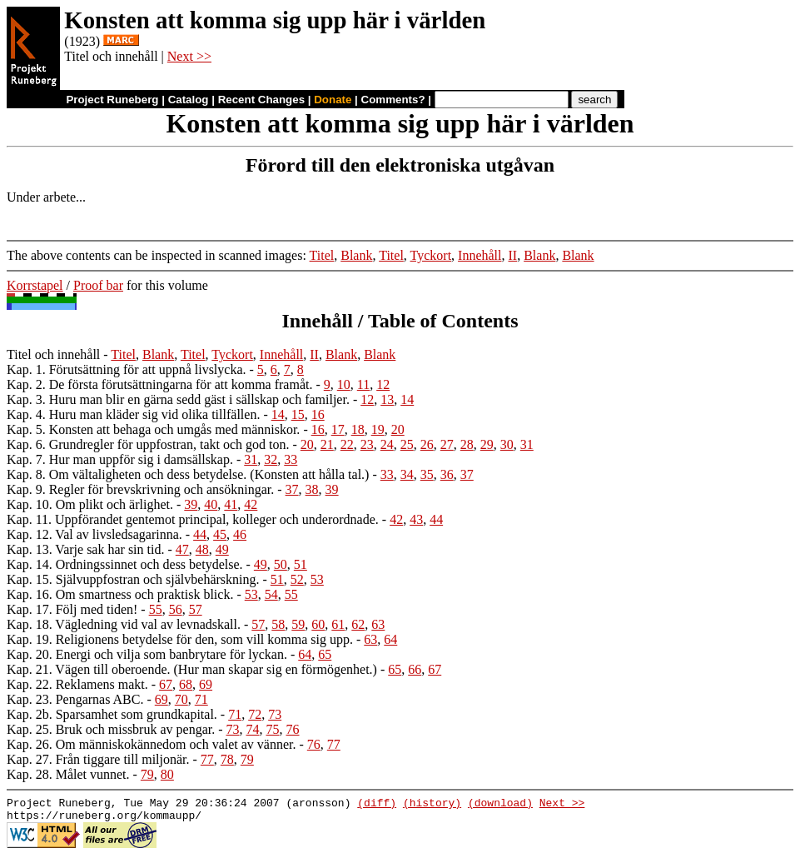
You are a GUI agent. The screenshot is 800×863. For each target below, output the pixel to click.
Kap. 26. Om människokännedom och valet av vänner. (151, 744)
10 (343, 384)
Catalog (188, 99)
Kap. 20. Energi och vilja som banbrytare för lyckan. (147, 654)
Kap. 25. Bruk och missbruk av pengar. (111, 729)
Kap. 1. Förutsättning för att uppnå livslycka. (126, 369)
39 (332, 489)
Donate (332, 99)
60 (318, 624)
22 (347, 444)
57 (195, 609)
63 (378, 624)
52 (297, 579)
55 (291, 594)
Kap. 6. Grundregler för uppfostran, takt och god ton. (148, 444)
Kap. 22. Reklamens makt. (77, 684)
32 (270, 459)
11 (363, 384)
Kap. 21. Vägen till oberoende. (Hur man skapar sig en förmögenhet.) (192, 669)
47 (182, 549)
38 (312, 489)
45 (219, 534)
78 (227, 759)
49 (222, 549)
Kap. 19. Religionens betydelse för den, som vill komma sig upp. (180, 639)
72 (254, 714)
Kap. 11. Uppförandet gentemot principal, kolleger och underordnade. (193, 519)
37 (467, 474)
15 (298, 414)
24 (387, 444)
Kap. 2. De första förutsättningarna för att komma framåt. (159, 384)
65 (324, 654)
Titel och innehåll (53, 354)
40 (210, 504)
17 (338, 429)
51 (300, 564)
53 (317, 579)
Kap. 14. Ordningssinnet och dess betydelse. (125, 564)
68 (185, 684)
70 (181, 699)
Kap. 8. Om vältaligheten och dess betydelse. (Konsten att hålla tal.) (188, 474)
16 (318, 414)
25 (407, 444)
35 (427, 474)
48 (202, 549)
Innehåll (479, 255)
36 (447, 474)
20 (398, 429)
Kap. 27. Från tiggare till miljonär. (98, 759)
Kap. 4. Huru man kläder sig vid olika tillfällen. (133, 414)
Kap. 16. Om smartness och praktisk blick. (120, 594)
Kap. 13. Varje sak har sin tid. (85, 549)
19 (378, 429)
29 (487, 444)
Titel (322, 255)
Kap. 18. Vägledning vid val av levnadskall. (124, 624)
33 (290, 459)
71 (201, 699)
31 (527, 444)
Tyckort (431, 255)
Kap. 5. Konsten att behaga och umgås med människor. (153, 429)
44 (436, 519)
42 (250, 504)
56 (175, 609)
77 (333, 744)
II (513, 255)
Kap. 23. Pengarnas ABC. (75, 699)
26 (427, 444)
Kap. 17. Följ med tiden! (72, 609)
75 (273, 729)
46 (239, 534)
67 (434, 669)
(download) (500, 804)
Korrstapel (35, 285)
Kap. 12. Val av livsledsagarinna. (94, 534)
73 (274, 714)
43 (416, 519)
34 (407, 474)
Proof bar (98, 285)
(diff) (376, 804)
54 (271, 594)
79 (247, 759)
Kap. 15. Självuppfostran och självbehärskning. (133, 579)
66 (414, 669)
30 (507, 444)
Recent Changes (261, 99)
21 (327, 444)
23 (367, 444)
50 (280, 564)
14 (407, 399)
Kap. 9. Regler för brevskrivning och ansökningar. (140, 489)
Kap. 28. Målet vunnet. (68, 774)
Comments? (393, 99)
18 (358, 429)
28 (467, 444)
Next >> (189, 56)
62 (358, 624)
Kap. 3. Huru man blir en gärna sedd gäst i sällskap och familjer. (178, 399)
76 (293, 729)
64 (390, 639)
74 (253, 729)
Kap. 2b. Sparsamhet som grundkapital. (112, 714)
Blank (356, 255)
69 (205, 684)
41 (230, 504)
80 (167, 774)
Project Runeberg (112, 99)
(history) (432, 804)
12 (383, 384)
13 (387, 399)
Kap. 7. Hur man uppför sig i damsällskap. (120, 459)
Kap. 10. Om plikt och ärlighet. (90, 504)
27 (447, 444)
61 (338, 624)
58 (278, 624)
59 (298, 624)
